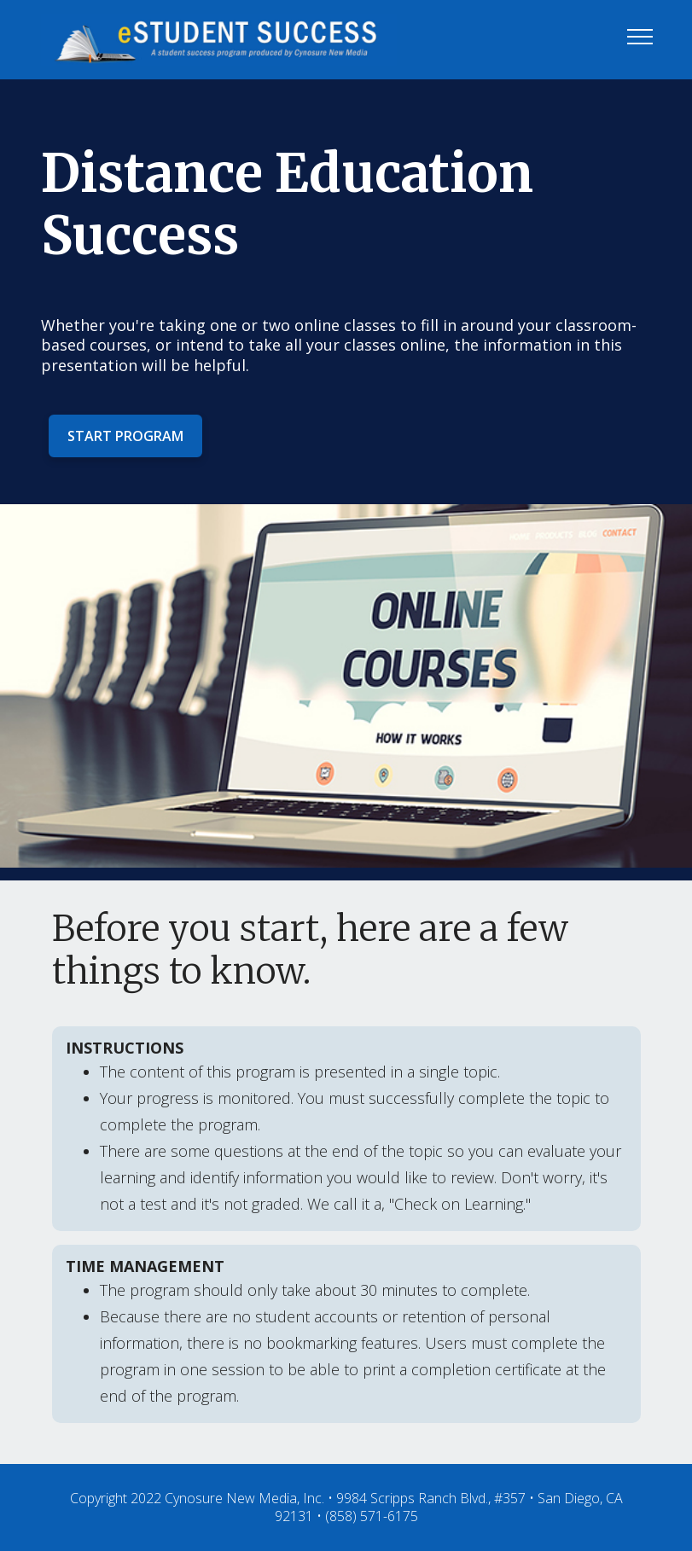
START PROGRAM (125, 436)
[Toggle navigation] (640, 36)
